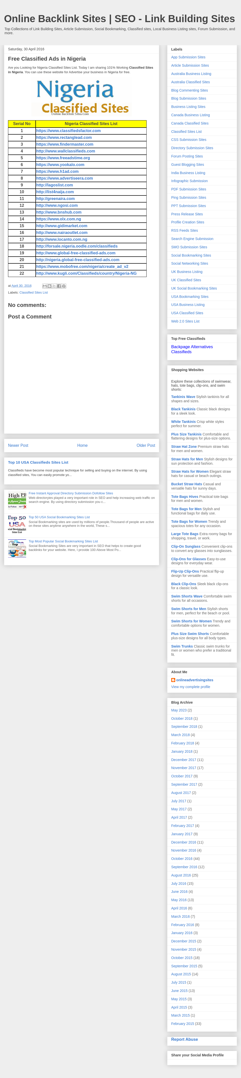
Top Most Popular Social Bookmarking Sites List (63, 541)
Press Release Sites (187, 214)
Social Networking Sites (189, 263)
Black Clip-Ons (183, 584)
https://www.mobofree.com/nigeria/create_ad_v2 (82, 266)
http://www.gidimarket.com (61, 226)
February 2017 (182, 826)
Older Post (146, 445)
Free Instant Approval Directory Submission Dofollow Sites (71, 493)
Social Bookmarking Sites (191, 255)
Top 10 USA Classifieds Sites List (38, 462)
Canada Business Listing (190, 115)
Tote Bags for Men (186, 509)
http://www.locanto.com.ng (61, 239)
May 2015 (179, 999)
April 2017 (179, 817)
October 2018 (182, 718)
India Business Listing (188, 173)
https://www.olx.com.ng (58, 219)
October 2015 (182, 958)
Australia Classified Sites (190, 82)
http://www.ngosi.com (57, 205)
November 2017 (183, 768)
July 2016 (178, 884)
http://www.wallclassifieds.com (65, 151)
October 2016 (182, 859)
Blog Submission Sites (188, 98)
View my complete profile (190, 687)
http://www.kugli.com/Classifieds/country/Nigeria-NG (86, 273)
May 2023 (179, 710)
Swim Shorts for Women (191, 621)
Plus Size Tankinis (186, 434)
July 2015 (178, 982)
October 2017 (182, 776)
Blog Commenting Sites (189, 90)
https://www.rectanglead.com (64, 137)
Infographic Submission (189, 181)
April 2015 (179, 1007)
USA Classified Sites (187, 313)
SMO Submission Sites (189, 247)
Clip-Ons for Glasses (188, 559)
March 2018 (180, 735)
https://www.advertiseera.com (64, 178)
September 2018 (184, 727)
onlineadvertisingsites (194, 680)
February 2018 (182, 743)
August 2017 (181, 793)
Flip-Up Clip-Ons (185, 571)
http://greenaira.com (55, 198)
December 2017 (183, 760)
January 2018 (182, 751)
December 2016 (183, 842)
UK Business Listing (187, 272)
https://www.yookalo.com (60, 165)
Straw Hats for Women (190, 471)
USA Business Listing (188, 305)
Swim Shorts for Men (188, 609)
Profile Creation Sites (187, 222)
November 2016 (183, 850)
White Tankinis (183, 422)
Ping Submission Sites (188, 197)
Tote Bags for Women (189, 522)
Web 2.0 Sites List (185, 321)
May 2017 (179, 809)
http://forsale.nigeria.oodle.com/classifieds (77, 246)
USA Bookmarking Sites (190, 297)
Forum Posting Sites (187, 156)
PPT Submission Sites (188, 206)
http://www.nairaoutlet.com (62, 232)
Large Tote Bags (185, 534)
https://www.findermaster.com (64, 144)
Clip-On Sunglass (186, 546)
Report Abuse (184, 1039)
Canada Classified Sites (190, 123)
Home (82, 445)
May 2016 (179, 900)
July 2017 (178, 801)
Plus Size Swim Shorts (190, 634)
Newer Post (18, 445)
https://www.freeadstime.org (63, 158)
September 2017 (184, 784)
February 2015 (182, 1024)
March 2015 (180, 1015)
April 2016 (179, 908)
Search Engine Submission (192, 239)
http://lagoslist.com (54, 185)
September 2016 (184, 867)
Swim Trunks (182, 646)
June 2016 (179, 892)
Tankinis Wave (183, 397)
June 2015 (179, 991)
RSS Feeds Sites (184, 230)
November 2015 (183, 949)
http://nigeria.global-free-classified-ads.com (77, 260)
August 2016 (181, 875)
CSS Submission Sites (188, 140)
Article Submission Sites (190, 65)
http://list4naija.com (55, 192)
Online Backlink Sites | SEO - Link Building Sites (119, 18)
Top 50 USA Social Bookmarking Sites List (59, 517)
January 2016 (182, 933)
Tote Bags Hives (184, 497)
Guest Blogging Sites (187, 165)
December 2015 (183, 941)
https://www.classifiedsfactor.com (68, 131)
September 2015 (184, 966)
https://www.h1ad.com (57, 171)
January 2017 (182, 834)
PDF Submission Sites (188, 189)
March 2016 (180, 916)
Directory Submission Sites (192, 148)
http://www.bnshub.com (59, 212)
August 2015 (181, 974)
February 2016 (182, 925)
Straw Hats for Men (187, 459)
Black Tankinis (183, 409)
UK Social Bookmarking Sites (194, 288)
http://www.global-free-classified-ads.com (75, 253)
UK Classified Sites (186, 280)
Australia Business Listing (191, 74)
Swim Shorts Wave (187, 596)
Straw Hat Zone (184, 447)
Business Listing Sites (188, 107)
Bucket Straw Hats (186, 484)
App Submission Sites (188, 57)
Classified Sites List (34, 292)
